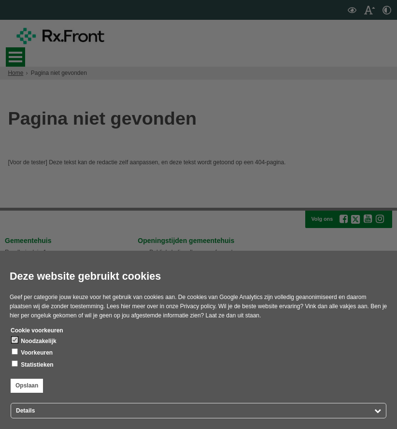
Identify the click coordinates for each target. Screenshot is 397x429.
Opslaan (26, 385)
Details (25, 410)
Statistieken (33, 364)
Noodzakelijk (34, 340)
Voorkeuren (32, 352)
